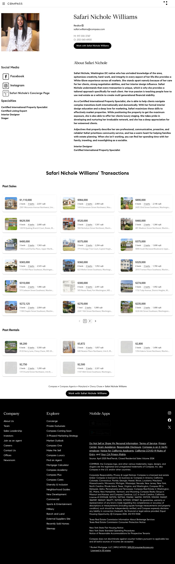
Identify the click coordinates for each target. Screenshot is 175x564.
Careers (8, 445)
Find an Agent (54, 460)
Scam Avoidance (107, 447)
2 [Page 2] (89, 321)
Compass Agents (68, 386)
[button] (3, 3)
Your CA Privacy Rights (113, 454)
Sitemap (51, 528)
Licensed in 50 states (101, 550)
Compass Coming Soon (59, 430)
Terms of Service (148, 443)
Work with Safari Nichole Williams (92, 45)
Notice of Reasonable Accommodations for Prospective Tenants (119, 533)
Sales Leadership (13, 430)
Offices (7, 455)
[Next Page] (95, 321)
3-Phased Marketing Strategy (62, 435)
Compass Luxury (56, 455)
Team (7, 426)
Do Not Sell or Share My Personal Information (113, 443)
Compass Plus (54, 474)
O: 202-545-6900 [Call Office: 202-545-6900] (83, 39)
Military (50, 509)
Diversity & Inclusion (57, 484)
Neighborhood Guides (58, 489)
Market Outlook (55, 440)
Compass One (54, 445)
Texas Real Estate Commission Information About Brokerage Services (122, 519)
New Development (56, 494)
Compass (53, 386)
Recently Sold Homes (58, 523)
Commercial (53, 499)
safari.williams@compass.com (89, 29)
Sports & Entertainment (59, 504)
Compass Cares (55, 479)
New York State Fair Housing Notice (106, 527)
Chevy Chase (96, 386)
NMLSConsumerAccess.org (140, 547)
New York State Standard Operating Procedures (112, 530)
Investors (8, 435)
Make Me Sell (54, 450)
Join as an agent (13, 440)
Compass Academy (57, 469)
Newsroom (9, 460)
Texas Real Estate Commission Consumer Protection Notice (117, 522)
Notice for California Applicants (117, 450)
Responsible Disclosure (129, 447)
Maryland (82, 386)
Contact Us (10, 450)
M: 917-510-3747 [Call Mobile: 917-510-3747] (82, 35)
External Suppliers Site (58, 518)
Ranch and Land (55, 513)
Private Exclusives (56, 426)
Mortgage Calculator (58, 465)
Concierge (52, 421)
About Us (9, 421)
